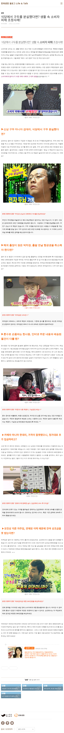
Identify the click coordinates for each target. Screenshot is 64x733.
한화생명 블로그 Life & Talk (14, 3)
